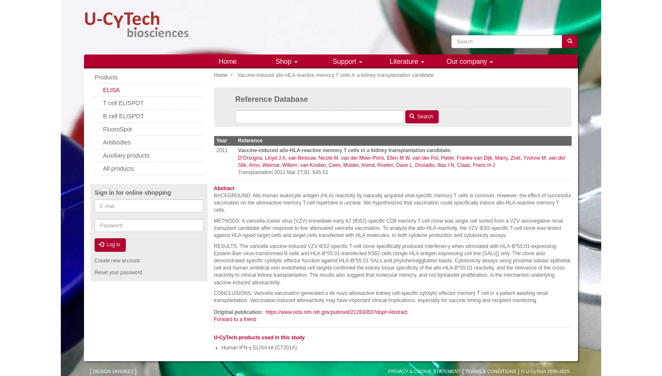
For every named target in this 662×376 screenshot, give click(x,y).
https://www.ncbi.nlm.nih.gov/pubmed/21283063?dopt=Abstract (336, 312)
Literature (407, 61)
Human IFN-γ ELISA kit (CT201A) (259, 348)
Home (228, 61)
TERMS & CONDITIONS (490, 371)
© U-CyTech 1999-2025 (545, 371)
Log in (109, 245)
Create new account (117, 261)
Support (347, 61)
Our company (470, 61)
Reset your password (118, 272)
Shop (287, 61)
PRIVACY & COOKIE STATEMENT (424, 371)
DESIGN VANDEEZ (113, 371)
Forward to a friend (235, 319)
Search (421, 117)
